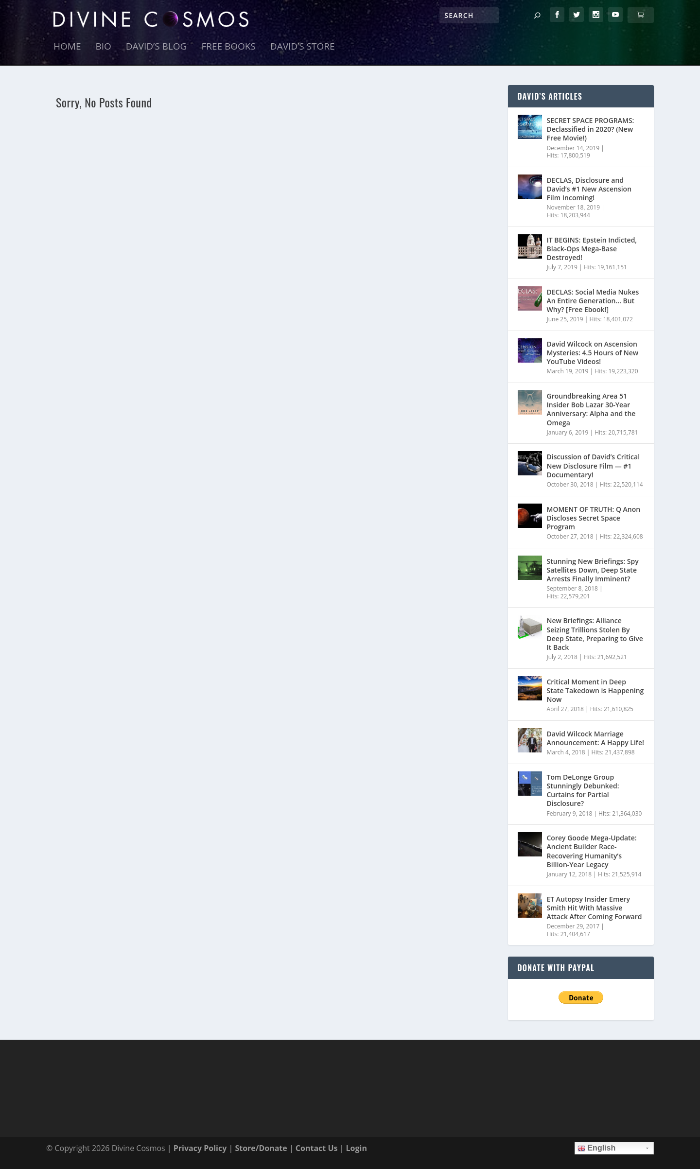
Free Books (228, 47)
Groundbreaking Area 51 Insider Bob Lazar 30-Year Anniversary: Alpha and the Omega (591, 409)
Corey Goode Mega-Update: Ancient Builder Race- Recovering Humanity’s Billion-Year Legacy (592, 851)
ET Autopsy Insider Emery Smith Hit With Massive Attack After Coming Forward (594, 907)
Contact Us (317, 1148)
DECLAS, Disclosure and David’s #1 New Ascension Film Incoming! (589, 188)
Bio (103, 47)
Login (356, 1148)
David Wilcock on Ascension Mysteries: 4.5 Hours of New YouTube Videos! (593, 352)
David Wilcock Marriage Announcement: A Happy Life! (595, 738)
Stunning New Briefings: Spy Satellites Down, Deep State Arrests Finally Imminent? (593, 570)
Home (67, 47)
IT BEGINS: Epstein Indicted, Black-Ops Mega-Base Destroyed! (592, 248)
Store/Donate (261, 1148)
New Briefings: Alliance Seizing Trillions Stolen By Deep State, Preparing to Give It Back (595, 634)
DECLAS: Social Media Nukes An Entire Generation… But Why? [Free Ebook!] (593, 300)
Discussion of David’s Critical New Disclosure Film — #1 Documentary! (593, 466)
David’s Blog (156, 47)
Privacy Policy (200, 1148)
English (596, 1148)
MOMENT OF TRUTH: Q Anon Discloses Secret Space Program (594, 518)
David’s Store (302, 47)
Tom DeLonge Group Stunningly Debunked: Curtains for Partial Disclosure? (583, 790)
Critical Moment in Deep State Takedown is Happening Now (595, 690)
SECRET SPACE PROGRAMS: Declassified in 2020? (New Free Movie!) (590, 129)
